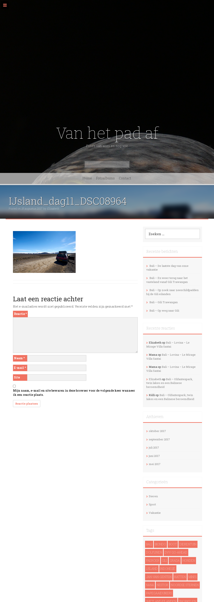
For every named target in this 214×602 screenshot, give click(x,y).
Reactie (20, 314)
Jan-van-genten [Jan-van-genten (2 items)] (159, 577)
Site (17, 377)
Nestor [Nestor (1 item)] (162, 585)
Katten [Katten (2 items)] (180, 577)
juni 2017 (154, 456)
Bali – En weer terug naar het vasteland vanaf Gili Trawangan (167, 280)
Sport (152, 504)
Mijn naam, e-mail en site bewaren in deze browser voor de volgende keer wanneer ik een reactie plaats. (74, 393)
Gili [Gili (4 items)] (164, 560)
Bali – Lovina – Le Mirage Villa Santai (168, 344)
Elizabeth (53, 208)
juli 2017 (154, 447)
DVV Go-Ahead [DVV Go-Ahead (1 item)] (176, 552)
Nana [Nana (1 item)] (150, 585)
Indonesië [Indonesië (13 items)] (167, 569)
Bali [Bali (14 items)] (149, 544)
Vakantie (155, 513)
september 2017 (159, 439)
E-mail (20, 368)
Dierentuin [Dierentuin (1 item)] (188, 544)
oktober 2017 (157, 431)
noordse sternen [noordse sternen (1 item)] (185, 585)
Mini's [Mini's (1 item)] (192, 577)
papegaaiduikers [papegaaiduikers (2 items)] (159, 593)
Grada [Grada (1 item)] (175, 560)
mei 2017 (154, 464)
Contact (125, 178)
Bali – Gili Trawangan (163, 302)
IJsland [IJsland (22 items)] (152, 569)
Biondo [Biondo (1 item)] (160, 544)
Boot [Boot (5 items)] (173, 544)
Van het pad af (107, 133)
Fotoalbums (105, 178)
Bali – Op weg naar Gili (164, 310)
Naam (19, 358)
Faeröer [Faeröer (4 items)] (152, 560)
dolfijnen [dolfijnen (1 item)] (154, 552)
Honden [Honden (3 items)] (188, 560)
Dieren (153, 496)
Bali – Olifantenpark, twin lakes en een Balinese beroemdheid (169, 383)
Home (87, 178)
